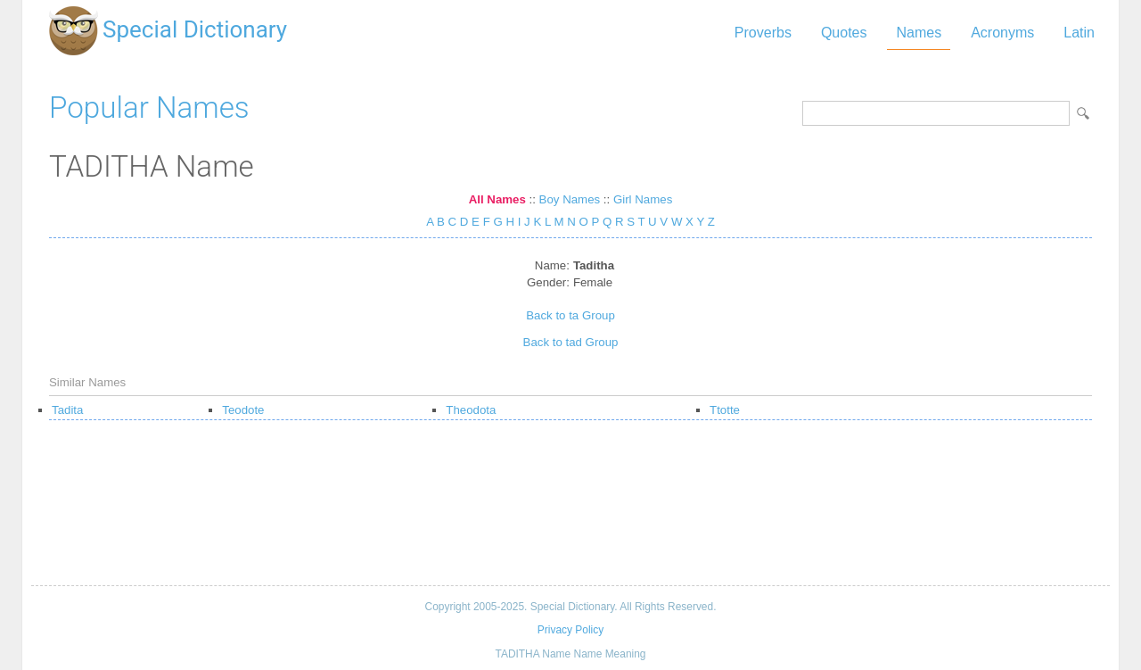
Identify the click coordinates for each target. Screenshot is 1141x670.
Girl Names (642, 199)
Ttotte (725, 410)
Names (918, 32)
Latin (1079, 32)
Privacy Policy (570, 630)
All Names (497, 199)
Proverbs (763, 32)
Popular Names (149, 107)
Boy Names (570, 199)
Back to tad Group (571, 342)
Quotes (844, 32)
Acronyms (1002, 32)
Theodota (471, 410)
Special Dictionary (195, 29)
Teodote (243, 410)
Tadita (67, 410)
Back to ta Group (570, 315)
